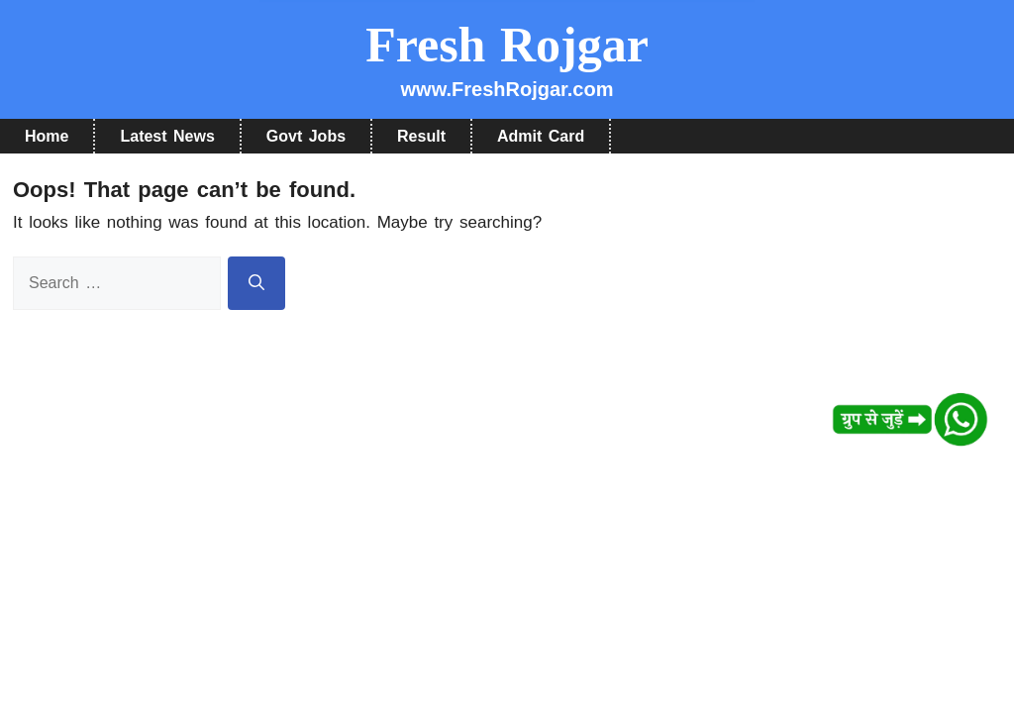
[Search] (256, 283)
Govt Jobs (306, 136)
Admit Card (540, 136)
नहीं (555, 64)
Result (421, 136)
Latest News (167, 136)
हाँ (457, 64)
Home (46, 136)
